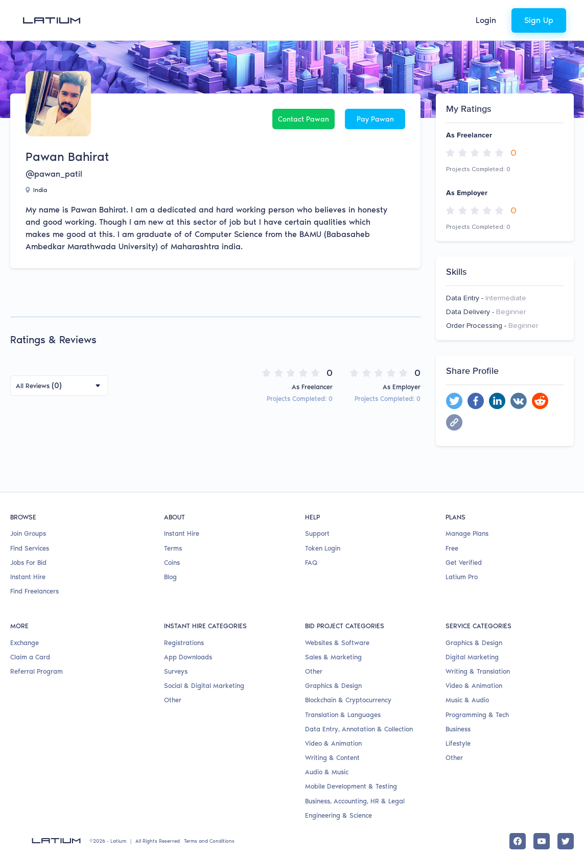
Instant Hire (27, 577)
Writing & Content (332, 758)
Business (458, 729)
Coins (172, 562)
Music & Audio (467, 700)
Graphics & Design (333, 685)
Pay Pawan (375, 119)
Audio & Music (326, 772)
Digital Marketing (472, 657)
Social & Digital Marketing (204, 685)
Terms (173, 548)
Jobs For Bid (28, 562)
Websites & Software (337, 643)
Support (317, 533)
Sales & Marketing (333, 657)
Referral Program (36, 671)
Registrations (184, 643)
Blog (170, 577)
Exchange (24, 643)
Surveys (176, 671)
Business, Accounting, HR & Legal (355, 801)
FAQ (311, 562)
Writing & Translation (478, 671)
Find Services (29, 548)
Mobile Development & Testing (351, 786)
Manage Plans (467, 533)
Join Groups (28, 533)
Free (452, 548)
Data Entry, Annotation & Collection (359, 729)
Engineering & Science (338, 815)
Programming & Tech (477, 715)
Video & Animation (333, 743)
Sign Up (538, 20)
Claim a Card (30, 657)
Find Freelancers (34, 591)
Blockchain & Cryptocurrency (348, 700)
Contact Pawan (303, 119)
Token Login (322, 548)
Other (172, 700)
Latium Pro (462, 577)
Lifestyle (458, 743)
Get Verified (464, 562)
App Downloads (188, 657)
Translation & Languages (343, 715)
